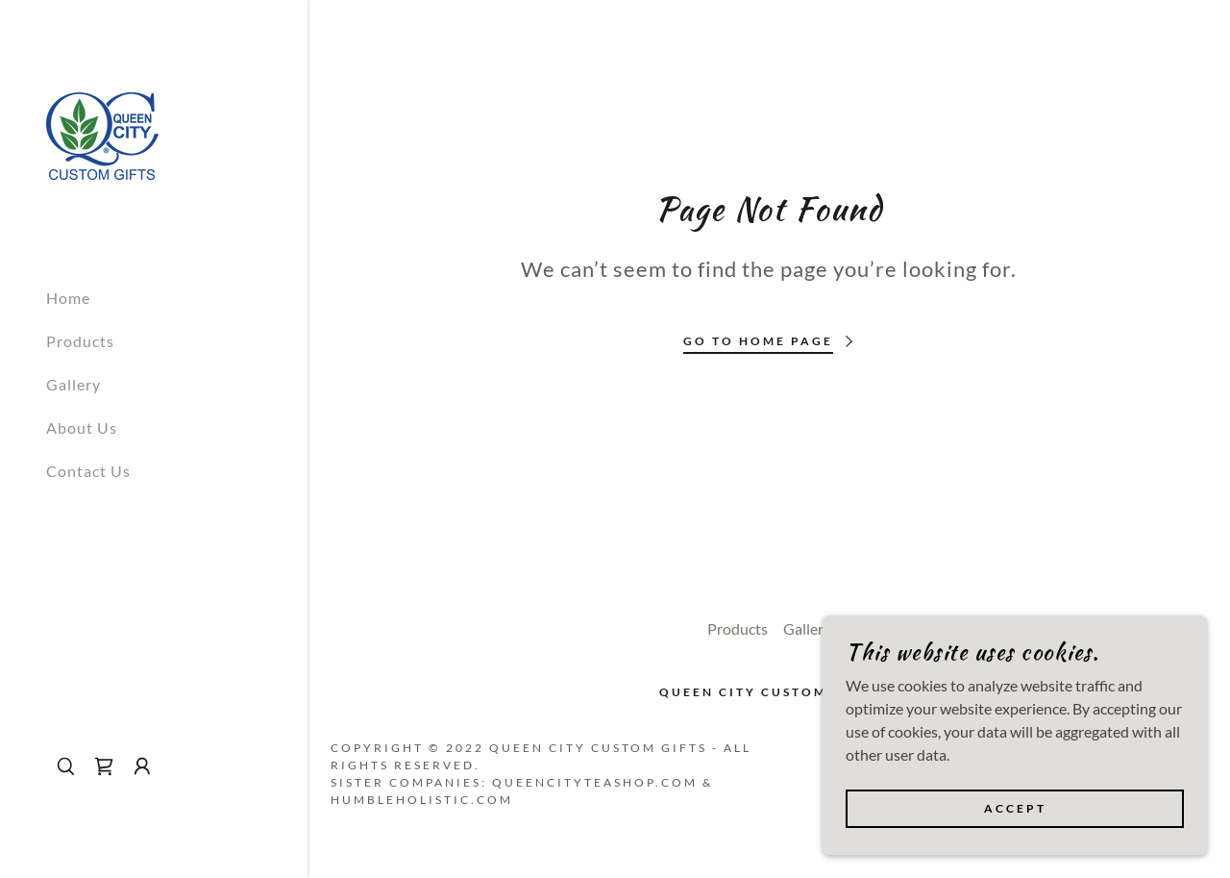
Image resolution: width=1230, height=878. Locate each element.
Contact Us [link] (88, 471)
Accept (1015, 809)
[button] (142, 766)
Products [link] (80, 341)
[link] (102, 134)
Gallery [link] (73, 384)
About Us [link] (81, 427)
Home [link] (68, 297)
